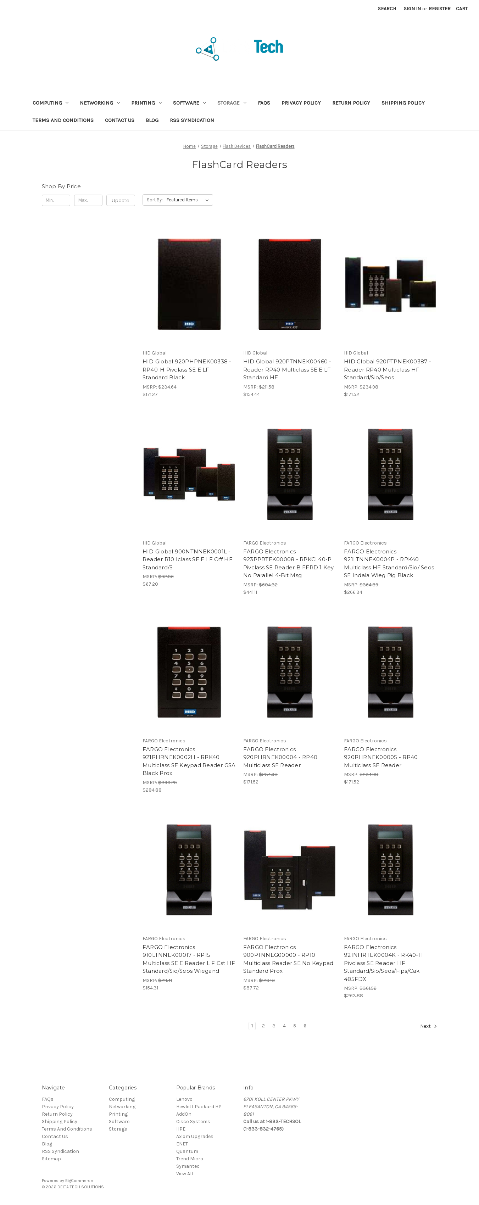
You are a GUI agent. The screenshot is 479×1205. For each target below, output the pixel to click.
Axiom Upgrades (194, 1136)
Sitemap (51, 1159)
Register (440, 9)
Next (428, 1026)
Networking (100, 103)
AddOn (183, 1114)
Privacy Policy (301, 103)
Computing (51, 103)
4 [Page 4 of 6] (284, 1026)
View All (184, 1174)
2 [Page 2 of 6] (263, 1026)
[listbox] (189, 200)
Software (189, 103)
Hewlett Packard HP (199, 1107)
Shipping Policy (403, 103)
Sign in (412, 9)
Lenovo (184, 1099)
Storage (231, 103)
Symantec (188, 1166)
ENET (182, 1144)
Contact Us (119, 120)
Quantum (187, 1151)
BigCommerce (79, 1180)
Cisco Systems (193, 1121)
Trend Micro (189, 1159)
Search (387, 9)
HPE (180, 1129)
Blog (152, 120)
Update (120, 200)
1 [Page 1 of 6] (252, 1026)
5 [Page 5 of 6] (294, 1026)
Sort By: (155, 199)
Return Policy (351, 103)
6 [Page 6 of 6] (304, 1026)
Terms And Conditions (63, 120)
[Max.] (88, 200)
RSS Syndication (192, 120)
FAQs (264, 103)
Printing (146, 103)
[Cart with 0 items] (462, 8)
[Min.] (56, 200)
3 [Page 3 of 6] (273, 1026)
